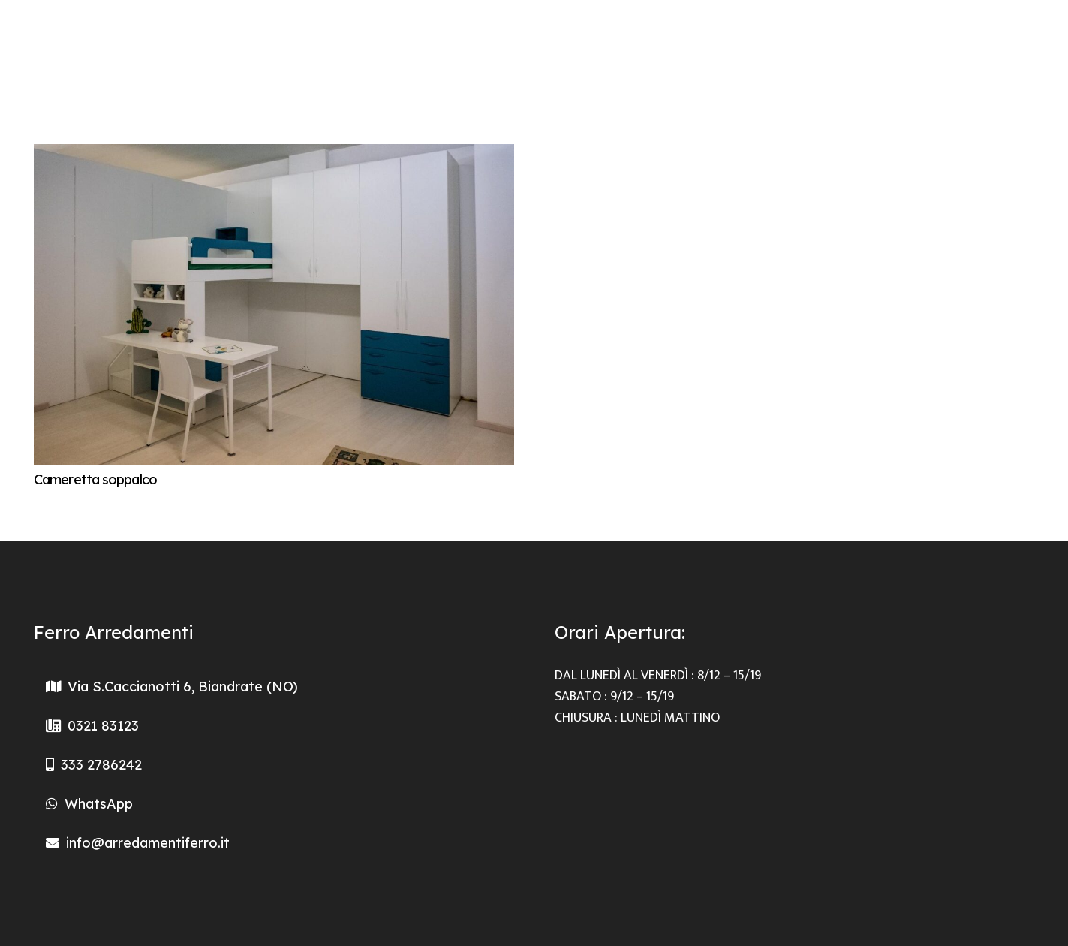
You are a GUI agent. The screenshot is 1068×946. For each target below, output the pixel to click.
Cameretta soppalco (95, 479)
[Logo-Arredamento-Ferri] (60, 45)
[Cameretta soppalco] (274, 154)
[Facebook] (1024, 45)
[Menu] (927, 45)
